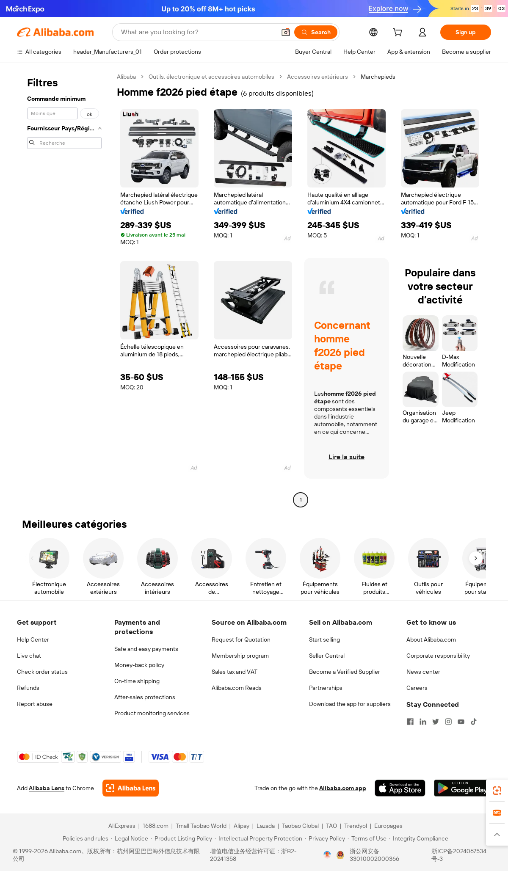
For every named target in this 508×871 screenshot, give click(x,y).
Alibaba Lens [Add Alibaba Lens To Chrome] (46, 788)
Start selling (324, 639)
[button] (286, 32)
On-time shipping (137, 681)
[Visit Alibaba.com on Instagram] (448, 721)
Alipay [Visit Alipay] (241, 825)
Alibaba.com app (342, 788)
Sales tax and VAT (234, 671)
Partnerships (325, 687)
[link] (497, 791)
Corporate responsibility (438, 655)
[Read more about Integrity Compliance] (418, 838)
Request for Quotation (241, 639)
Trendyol (355, 825)
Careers (417, 687)
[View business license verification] (327, 855)
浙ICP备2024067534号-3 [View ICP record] (458, 855)
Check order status (42, 671)
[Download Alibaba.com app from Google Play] (462, 788)
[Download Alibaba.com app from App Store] (400, 788)
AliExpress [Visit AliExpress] (121, 825)
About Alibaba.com (431, 639)
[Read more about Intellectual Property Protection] (258, 838)
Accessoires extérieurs (317, 76)
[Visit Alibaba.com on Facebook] (410, 721)
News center (423, 671)
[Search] (315, 32)
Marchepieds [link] (378, 76)
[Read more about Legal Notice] (129, 838)
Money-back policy (139, 665)
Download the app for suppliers (350, 703)
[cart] (399, 33)
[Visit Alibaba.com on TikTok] (474, 721)
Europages (388, 825)
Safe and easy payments (146, 648)
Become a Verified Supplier (344, 671)
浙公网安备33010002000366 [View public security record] (374, 855)
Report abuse (34, 703)
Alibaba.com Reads (237, 687)
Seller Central (327, 655)
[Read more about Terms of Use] (367, 838)
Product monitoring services (152, 713)
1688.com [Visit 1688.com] (155, 825)
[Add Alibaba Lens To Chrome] (130, 788)
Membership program (240, 655)
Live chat (29, 655)
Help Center (33, 639)
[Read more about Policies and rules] (84, 838)
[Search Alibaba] (197, 32)
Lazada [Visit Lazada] (266, 825)
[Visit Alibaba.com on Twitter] (435, 721)
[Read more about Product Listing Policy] (181, 838)
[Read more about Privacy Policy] (325, 838)
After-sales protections (144, 697)
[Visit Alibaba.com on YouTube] (461, 721)
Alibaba (126, 76)
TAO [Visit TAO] (331, 825)
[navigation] (64, 289)
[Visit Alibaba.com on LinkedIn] (423, 721)
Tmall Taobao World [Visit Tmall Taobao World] (201, 825)
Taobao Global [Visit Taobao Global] (300, 825)
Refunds (28, 687)
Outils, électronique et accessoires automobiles (211, 76)
